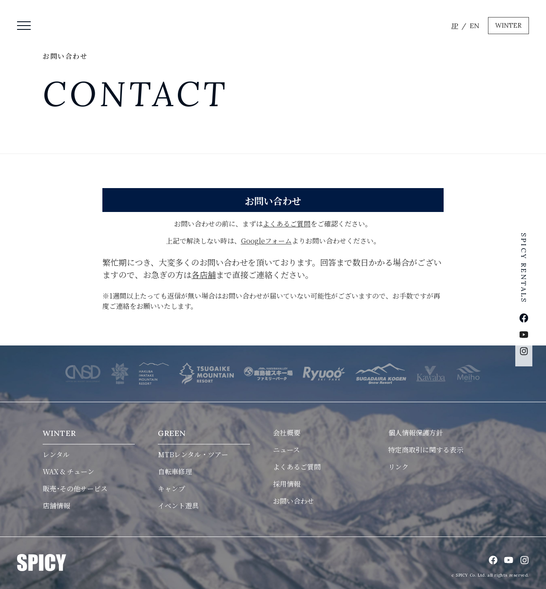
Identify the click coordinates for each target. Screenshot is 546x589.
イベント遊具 (178, 506)
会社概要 (286, 433)
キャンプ (171, 488)
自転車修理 (175, 471)
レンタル (56, 454)
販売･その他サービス (75, 488)
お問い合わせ (293, 501)
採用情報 (286, 484)
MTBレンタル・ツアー (193, 454)
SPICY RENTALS (524, 266)
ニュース (286, 450)
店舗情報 (56, 506)
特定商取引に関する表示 (425, 450)
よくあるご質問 (287, 224)
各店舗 (204, 274)
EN (474, 25)
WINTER (508, 25)
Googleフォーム (266, 241)
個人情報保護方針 (415, 433)
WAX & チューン (68, 471)
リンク (398, 467)
